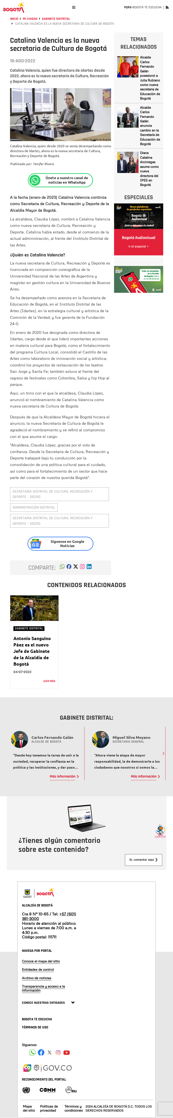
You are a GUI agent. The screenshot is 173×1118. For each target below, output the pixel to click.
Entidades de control (38, 969)
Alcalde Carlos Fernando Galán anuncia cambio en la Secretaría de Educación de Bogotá (150, 126)
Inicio (14, 19)
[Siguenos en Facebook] (32, 1052)
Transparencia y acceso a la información (43, 988)
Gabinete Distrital (56, 19)
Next (163, 753)
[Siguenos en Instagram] (58, 1052)
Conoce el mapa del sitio (41, 961)
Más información (62, 776)
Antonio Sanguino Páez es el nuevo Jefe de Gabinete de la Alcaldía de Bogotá (32, 651)
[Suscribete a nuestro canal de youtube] (66, 1052)
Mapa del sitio (29, 1108)
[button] (62, 568)
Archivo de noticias (36, 978)
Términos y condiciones (73, 1108)
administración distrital (34, 507)
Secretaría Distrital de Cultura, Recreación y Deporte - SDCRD (53, 494)
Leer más (49, 681)
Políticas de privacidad (49, 1108)
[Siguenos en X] (49, 1052)
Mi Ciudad (30, 19)
